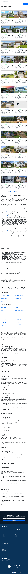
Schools (16, 313)
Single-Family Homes (5, 206)
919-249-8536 (9, 562)
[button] (1, 1)
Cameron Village (17, 533)
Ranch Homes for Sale (4, 313)
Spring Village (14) (3, 325)
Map (14, 572)
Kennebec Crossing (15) (18, 324)
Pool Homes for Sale (3, 310)
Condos (8, 215)
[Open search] (18, 1)
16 (17, 191)
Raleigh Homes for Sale (5, 544)
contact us (21, 272)
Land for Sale (16, 307)
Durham (3, 535)
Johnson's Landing (5, 230)
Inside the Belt (16, 536)
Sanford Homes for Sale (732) (18, 298)
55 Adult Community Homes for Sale (19, 310)
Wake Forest (3, 541)
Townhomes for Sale (3, 307)
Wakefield (16, 541)
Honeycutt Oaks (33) (3, 319)
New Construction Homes (6, 211)
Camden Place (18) (3, 322)
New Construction (4, 548)
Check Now (14, 520)
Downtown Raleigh (17, 534)
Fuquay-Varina (4, 536)
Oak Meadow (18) (17, 322)
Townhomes (4, 215)
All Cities (2, 301)
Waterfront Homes (4, 551)
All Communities (3, 327)
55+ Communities (4, 550)
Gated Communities (4, 552)
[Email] (14, 518)
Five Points (16, 535)
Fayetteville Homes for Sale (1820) (5, 295)
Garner (3, 537)
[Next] (19, 191)
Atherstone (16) (3, 324)
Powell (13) (16, 325)
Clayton (3, 534)
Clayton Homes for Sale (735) (4, 298)
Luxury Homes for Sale (5, 549)
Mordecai (16, 537)
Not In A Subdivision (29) (18, 319)
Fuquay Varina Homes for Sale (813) (19, 295)
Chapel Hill (3, 533)
